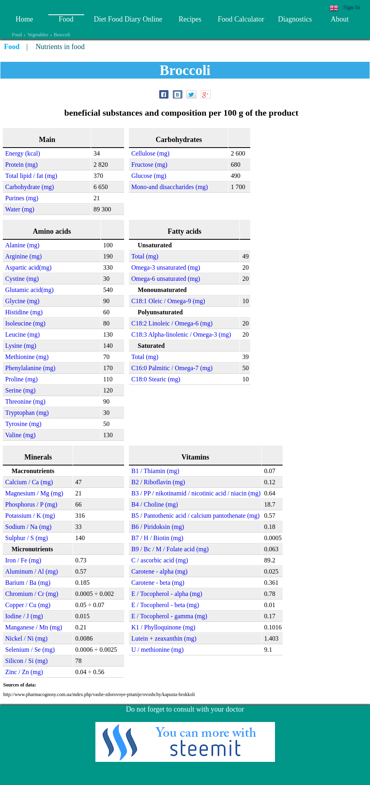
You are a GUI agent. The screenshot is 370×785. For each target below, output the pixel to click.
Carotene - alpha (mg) (159, 571)
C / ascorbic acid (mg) (159, 560)
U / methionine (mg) (157, 649)
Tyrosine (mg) (23, 423)
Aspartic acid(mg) (28, 267)
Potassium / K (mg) (30, 515)
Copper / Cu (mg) (27, 605)
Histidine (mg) (24, 312)
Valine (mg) (20, 435)
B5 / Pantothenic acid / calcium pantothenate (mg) (195, 515)
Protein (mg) (21, 164)
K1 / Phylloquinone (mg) (163, 627)
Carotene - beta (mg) (157, 582)
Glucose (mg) (148, 175)
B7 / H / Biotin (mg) (157, 538)
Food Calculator (241, 19)
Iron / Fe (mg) (23, 560)
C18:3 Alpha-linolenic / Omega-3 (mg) (181, 334)
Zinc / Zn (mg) (24, 672)
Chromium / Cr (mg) (31, 593)
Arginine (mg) (23, 256)
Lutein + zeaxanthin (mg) (163, 638)
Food (66, 19)
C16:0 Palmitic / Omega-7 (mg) (172, 368)
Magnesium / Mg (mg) (34, 493)
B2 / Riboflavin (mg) (158, 482)
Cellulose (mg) (150, 153)
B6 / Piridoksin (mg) (157, 526)
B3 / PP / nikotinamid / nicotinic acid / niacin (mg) (196, 493)
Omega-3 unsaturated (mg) (165, 267)
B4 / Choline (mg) (154, 504)
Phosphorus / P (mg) (31, 504)
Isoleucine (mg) (25, 323)
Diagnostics (295, 19)
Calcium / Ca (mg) (29, 482)
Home (24, 19)
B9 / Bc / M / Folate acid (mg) (170, 549)
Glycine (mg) (22, 301)
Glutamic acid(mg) (29, 289)
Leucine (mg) (22, 334)
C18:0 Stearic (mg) (155, 379)
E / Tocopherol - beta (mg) (165, 605)
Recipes (189, 19)
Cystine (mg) (22, 278)
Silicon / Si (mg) (26, 660)
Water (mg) (19, 209)
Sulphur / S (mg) (26, 538)
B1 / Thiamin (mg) (155, 470)
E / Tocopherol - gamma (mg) (169, 616)
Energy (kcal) (22, 153)
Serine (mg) (20, 390)
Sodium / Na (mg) (28, 526)
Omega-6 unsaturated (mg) (165, 278)
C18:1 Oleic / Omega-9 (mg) (168, 301)
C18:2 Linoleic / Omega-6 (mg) (172, 323)
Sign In (351, 7)
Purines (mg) (21, 198)
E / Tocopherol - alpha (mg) (166, 593)
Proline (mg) (21, 379)
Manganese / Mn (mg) (33, 627)
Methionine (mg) (27, 356)
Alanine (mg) (22, 245)
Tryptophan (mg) (27, 412)
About (339, 19)
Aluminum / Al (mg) (31, 571)
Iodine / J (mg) (24, 616)
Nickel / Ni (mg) (26, 638)
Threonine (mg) (25, 401)
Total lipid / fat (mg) (31, 175)
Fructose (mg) (149, 164)
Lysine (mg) (20, 345)
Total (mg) (144, 256)
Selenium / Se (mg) (30, 649)
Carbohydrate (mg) (29, 186)
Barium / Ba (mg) (27, 582)
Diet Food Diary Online (128, 19)
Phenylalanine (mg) (30, 368)
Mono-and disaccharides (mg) (169, 186)
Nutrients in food (60, 47)
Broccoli (62, 34)
